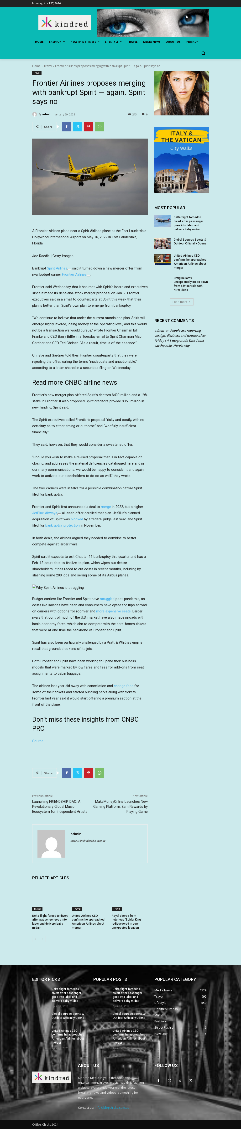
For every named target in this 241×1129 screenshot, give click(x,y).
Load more (182, 302)
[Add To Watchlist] (69, 269)
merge (106, 507)
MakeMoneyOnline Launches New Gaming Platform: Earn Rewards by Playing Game (120, 806)
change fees (123, 686)
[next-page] (43, 939)
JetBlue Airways (44, 513)
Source (37, 741)
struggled (107, 599)
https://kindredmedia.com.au (87, 840)
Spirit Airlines (57, 268)
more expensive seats (113, 611)
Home (36, 66)
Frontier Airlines (74, 274)
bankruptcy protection (62, 525)
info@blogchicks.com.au (112, 1107)
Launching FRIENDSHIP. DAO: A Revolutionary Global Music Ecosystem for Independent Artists (59, 806)
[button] (203, 53)
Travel (48, 66)
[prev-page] (35, 939)
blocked (77, 519)
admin (47, 114)
